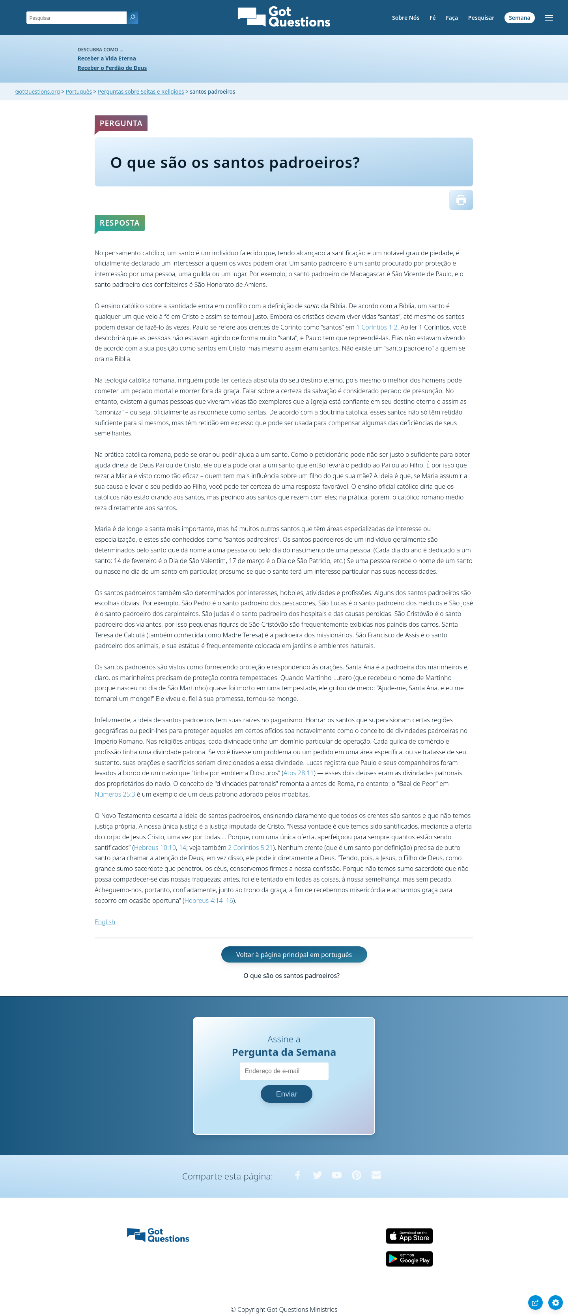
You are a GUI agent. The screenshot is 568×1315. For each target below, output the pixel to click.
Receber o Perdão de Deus (112, 68)
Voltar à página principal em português (294, 954)
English (105, 921)
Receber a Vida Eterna (107, 58)
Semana (520, 17)
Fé (433, 17)
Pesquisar (481, 17)
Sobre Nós (405, 17)
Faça (452, 17)
